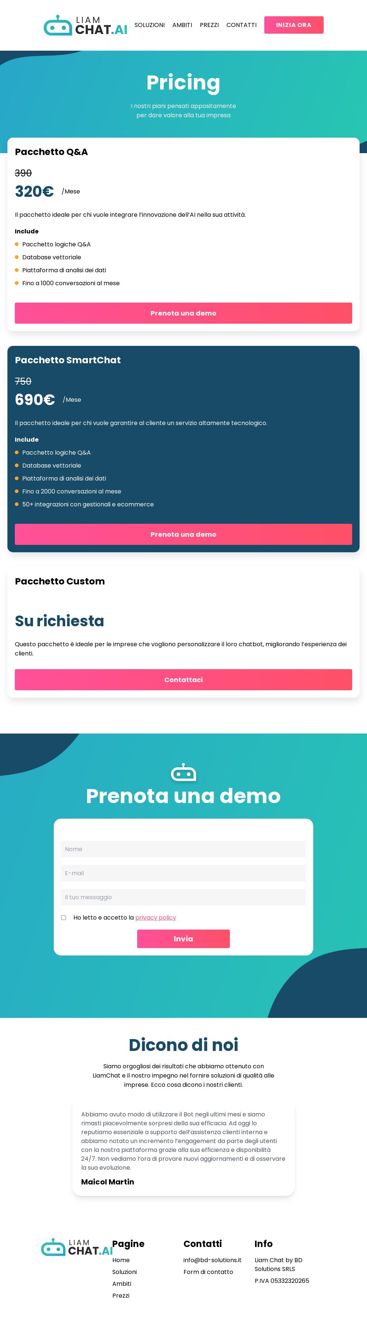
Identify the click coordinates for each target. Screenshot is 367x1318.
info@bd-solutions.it (213, 1260)
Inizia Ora (294, 25)
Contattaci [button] (183, 679)
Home (121, 1260)
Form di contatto (208, 1272)
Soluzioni (150, 25)
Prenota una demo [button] (183, 313)
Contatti (242, 25)
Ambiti (182, 25)
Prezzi (209, 25)
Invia (183, 939)
